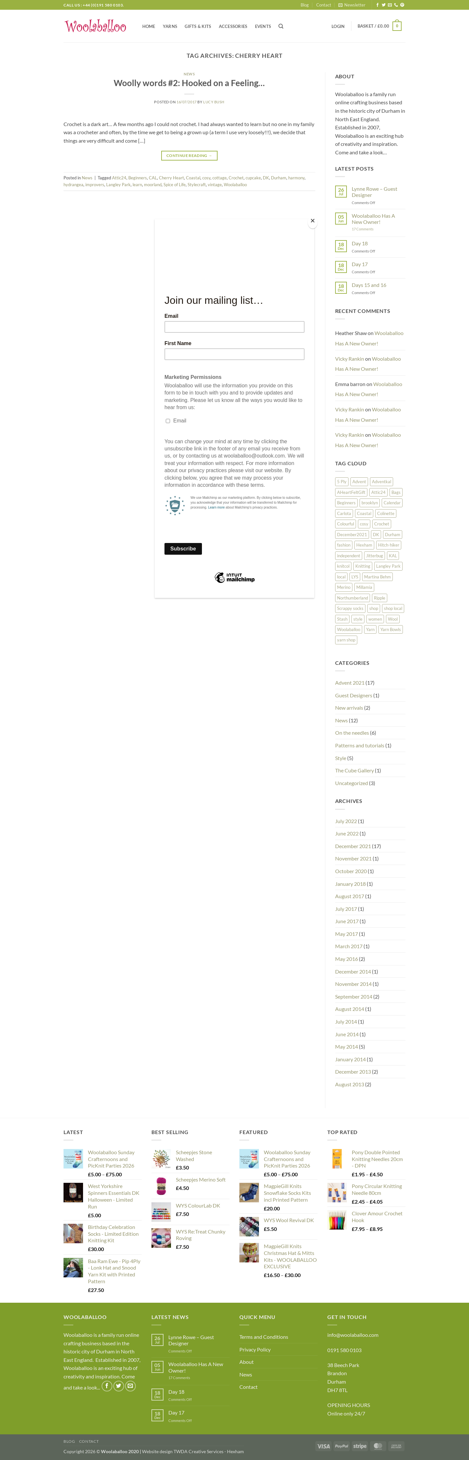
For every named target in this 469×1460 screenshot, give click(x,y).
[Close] (313, 222)
